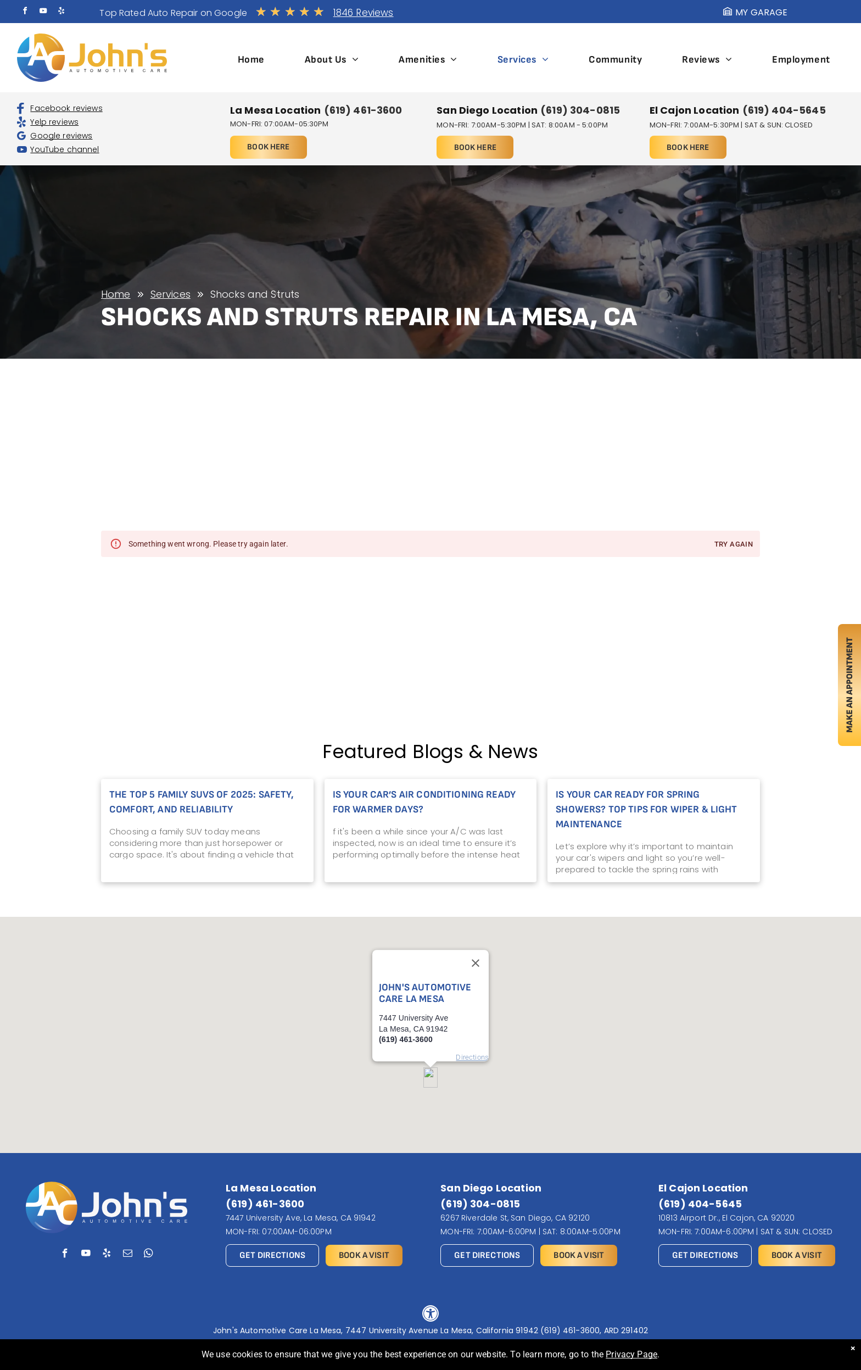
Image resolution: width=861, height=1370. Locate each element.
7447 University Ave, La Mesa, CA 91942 (301, 1217)
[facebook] (24, 12)
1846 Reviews (363, 12)
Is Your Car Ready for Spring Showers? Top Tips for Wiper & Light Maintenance (646, 809)
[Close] (475, 930)
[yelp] (61, 12)
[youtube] (43, 12)
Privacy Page (631, 1354)
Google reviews (61, 135)
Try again (734, 544)
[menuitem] (251, 59)
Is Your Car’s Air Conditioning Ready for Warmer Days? (424, 802)
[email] (128, 1254)
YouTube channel (64, 149)
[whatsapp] (148, 1254)
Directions (472, 1025)
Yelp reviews (54, 121)
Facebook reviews (66, 108)
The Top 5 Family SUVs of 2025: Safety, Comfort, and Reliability (201, 802)
